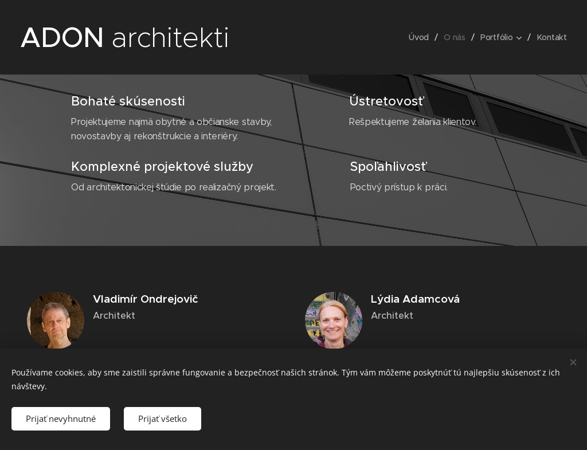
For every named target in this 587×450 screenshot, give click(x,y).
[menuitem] (420, 37)
